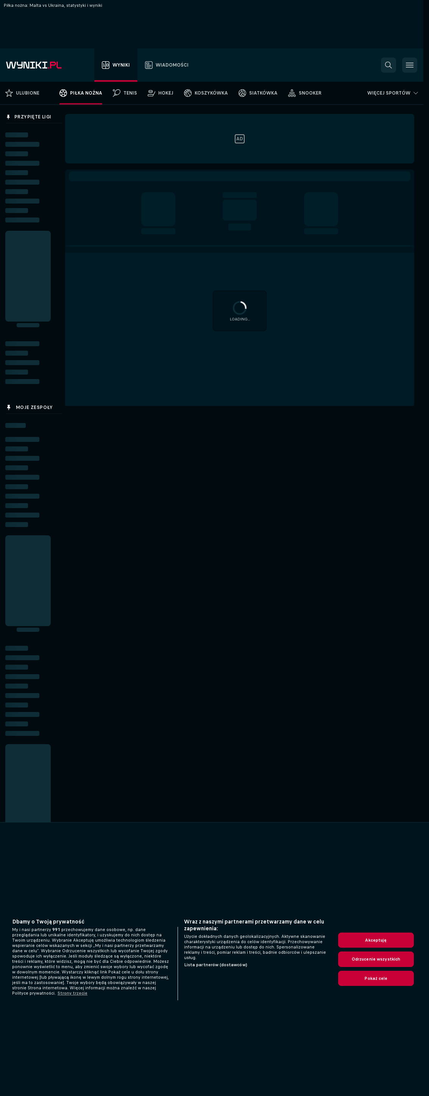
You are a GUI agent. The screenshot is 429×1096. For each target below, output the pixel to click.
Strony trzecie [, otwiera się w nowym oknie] (72, 993)
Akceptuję (376, 940)
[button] (388, 65)
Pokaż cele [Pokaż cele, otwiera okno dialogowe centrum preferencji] (375, 978)
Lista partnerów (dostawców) (215, 964)
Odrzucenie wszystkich (376, 959)
